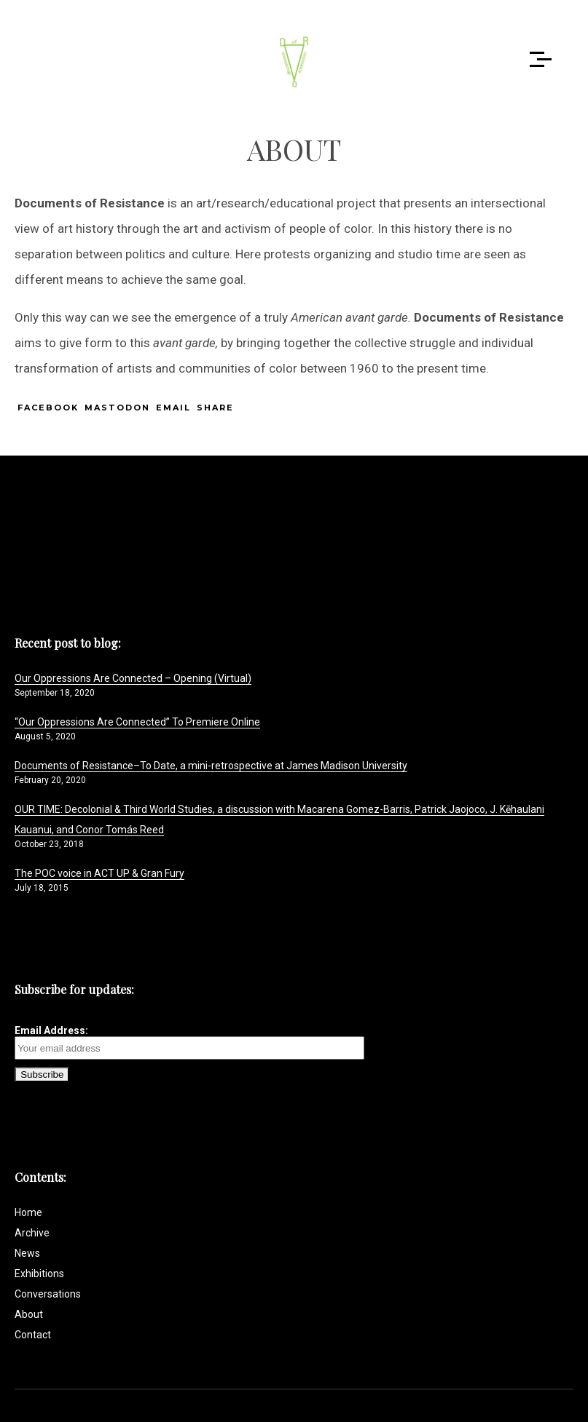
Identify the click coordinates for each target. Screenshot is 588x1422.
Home (28, 1212)
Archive (32, 1233)
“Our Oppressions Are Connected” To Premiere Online (137, 722)
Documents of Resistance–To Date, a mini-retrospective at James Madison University (211, 765)
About (29, 1314)
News (27, 1253)
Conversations (48, 1294)
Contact (33, 1334)
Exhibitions (39, 1273)
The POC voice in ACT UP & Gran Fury (99, 873)
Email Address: (189, 1042)
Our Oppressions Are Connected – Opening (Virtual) (133, 678)
